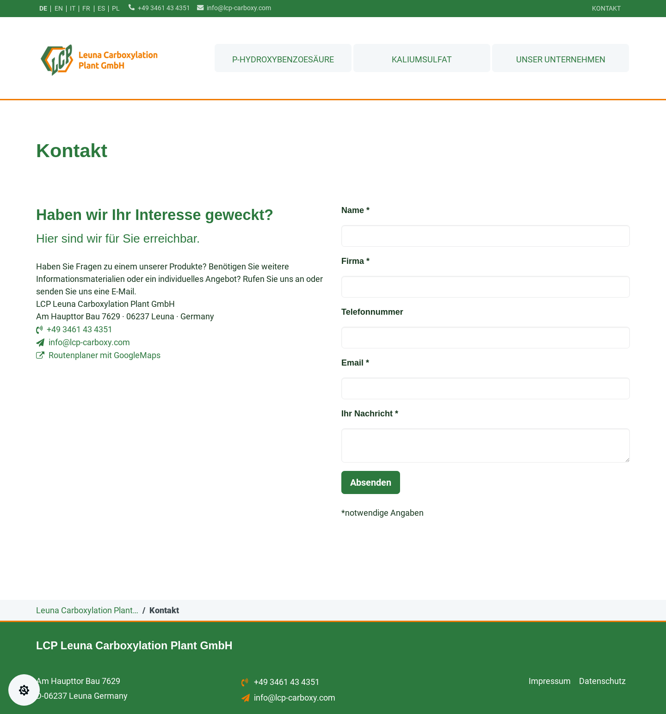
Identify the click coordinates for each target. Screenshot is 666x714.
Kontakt (606, 8)
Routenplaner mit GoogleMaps (104, 355)
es (101, 9)
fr (86, 9)
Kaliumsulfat (422, 57)
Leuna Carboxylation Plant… (87, 611)
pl (116, 9)
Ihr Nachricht (369, 414)
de (43, 9)
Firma (355, 261)
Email (355, 363)
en (59, 9)
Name (355, 210)
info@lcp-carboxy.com (232, 7)
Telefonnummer (372, 312)
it (72, 9)
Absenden (370, 482)
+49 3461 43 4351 (157, 7)
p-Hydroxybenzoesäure (283, 57)
